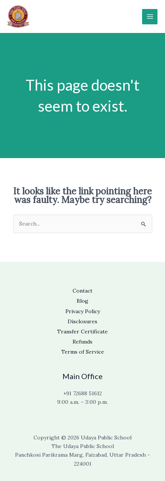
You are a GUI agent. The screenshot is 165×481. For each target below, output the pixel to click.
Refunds (82, 341)
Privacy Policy (82, 311)
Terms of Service (82, 351)
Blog (82, 300)
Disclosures (82, 321)
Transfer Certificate (82, 331)
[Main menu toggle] (149, 16)
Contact (82, 290)
